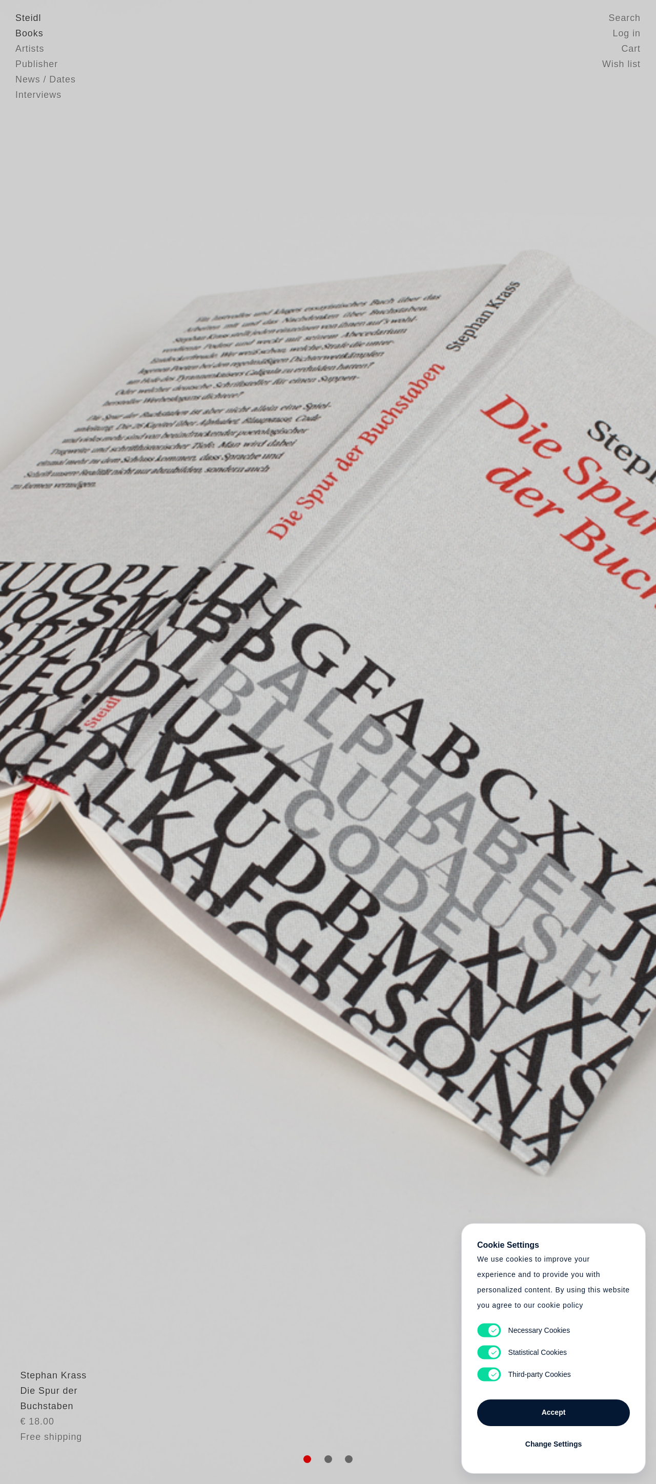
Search (625, 18)
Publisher (36, 64)
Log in (627, 33)
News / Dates (45, 79)
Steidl (28, 18)
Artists (29, 49)
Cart (631, 49)
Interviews (38, 95)
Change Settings (553, 1444)
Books (29, 33)
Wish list (621, 64)
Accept (554, 1412)
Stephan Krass (48, 1399)
